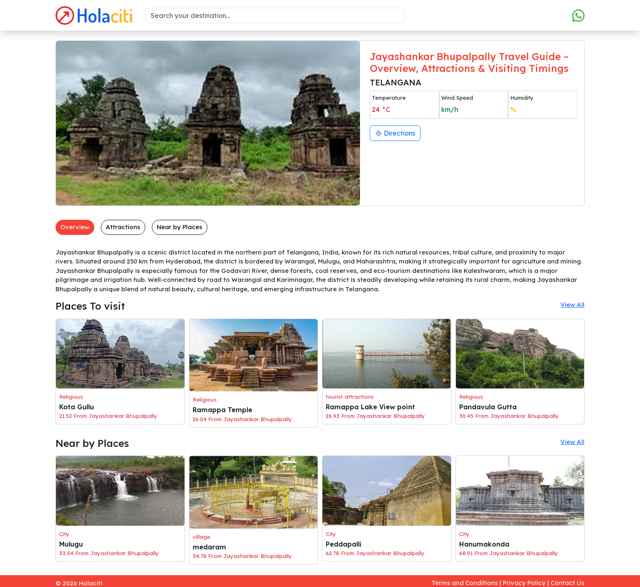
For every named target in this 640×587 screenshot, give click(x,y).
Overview (74, 227)
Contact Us (567, 583)
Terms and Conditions (464, 583)
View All (572, 304)
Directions (395, 133)
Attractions (123, 227)
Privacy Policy (524, 583)
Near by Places (179, 227)
